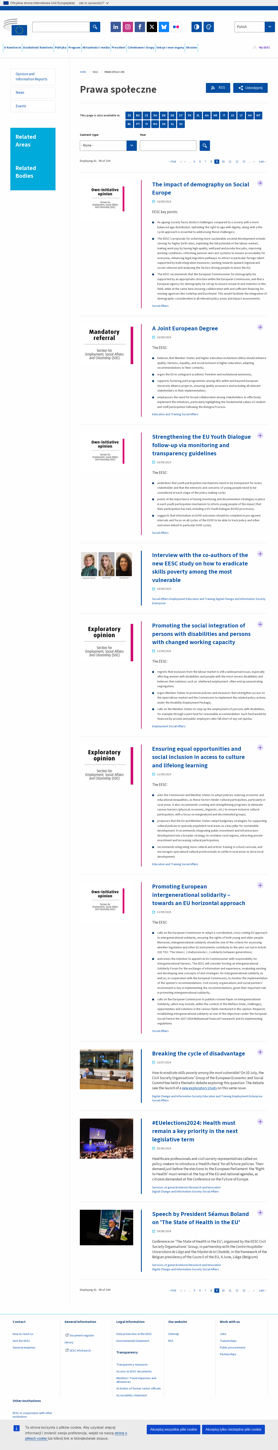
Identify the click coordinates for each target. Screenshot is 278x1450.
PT (138, 124)
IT (224, 115)
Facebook (140, 27)
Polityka (60, 47)
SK (163, 124)
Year (143, 135)
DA (155, 115)
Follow (260, 183)
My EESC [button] (264, 48)
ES (129, 115)
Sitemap (173, 1334)
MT (258, 115)
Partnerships (228, 1354)
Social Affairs (160, 306)
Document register (79, 1335)
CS (146, 115)
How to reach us (23, 1334)
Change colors (209, 27)
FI (146, 124)
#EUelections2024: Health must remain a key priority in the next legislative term (195, 1131)
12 (238, 161)
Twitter (152, 27)
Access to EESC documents (134, 1371)
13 (244, 161)
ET (181, 115)
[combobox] (255, 27)
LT (241, 115)
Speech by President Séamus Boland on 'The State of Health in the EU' (200, 1218)
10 (224, 161)
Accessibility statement (131, 1395)
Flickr (176, 27)
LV (232, 115)
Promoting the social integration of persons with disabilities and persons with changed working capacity (201, 633)
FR (189, 115)
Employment (177, 599)
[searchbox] (108, 145)
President (119, 47)
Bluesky (164, 27)
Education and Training (166, 414)
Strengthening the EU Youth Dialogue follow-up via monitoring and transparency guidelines (201, 445)
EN (163, 115)
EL (198, 115)
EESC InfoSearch (78, 1351)
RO (155, 124)
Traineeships (228, 1341)
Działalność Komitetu (38, 47)
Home (83, 72)
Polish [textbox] (242, 27)
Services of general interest (170, 1187)
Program (74, 47)
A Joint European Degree (185, 328)
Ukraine (191, 47)
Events (21, 106)
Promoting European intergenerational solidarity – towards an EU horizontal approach (198, 894)
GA (207, 115)
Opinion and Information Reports (31, 77)
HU (250, 115)
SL (172, 124)
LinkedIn (116, 27)
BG (138, 115)
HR (215, 115)
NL (129, 124)
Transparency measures (132, 1365)
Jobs (223, 1334)
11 (231, 161)
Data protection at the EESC (134, 1334)
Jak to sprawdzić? (93, 3)
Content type (89, 135)
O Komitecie (12, 47)
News (20, 92)
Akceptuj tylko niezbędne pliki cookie (233, 1429)
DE (172, 115)
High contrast (197, 27)
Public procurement (232, 1347)
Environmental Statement (132, 1341)
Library (69, 1342)
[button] (250, 88)
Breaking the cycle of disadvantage (198, 1053)
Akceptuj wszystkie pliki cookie (173, 1429)
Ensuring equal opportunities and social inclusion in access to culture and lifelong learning (198, 757)
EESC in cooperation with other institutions (32, 1415)
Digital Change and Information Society (241, 599)
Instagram (128, 27)
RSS (221, 87)
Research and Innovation (205, 1187)
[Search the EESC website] (61, 27)
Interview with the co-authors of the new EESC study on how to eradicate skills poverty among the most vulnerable (200, 567)
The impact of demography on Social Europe (200, 188)
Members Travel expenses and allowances (136, 1380)
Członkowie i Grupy (141, 47)
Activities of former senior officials (138, 1388)
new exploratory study (199, 1088)
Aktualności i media (96, 47)
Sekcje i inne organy (170, 47)
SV (181, 124)
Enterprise (159, 603)
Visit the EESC (21, 1341)
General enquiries (24, 1347)
